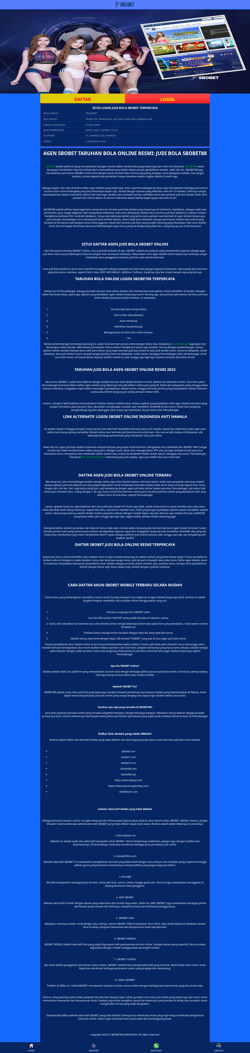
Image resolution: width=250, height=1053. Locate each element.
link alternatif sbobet (93, 457)
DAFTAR (82, 99)
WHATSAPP (156, 1047)
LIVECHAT (218, 1047)
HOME (31, 1047)
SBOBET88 (191, 166)
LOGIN (167, 99)
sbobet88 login (180, 344)
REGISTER (93, 1047)
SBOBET (50, 166)
